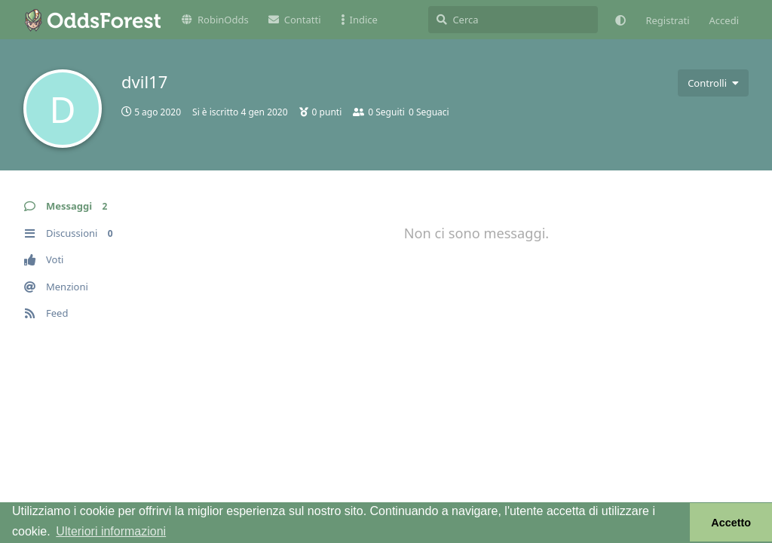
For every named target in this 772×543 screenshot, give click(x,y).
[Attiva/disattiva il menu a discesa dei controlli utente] (713, 83)
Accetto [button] (731, 523)
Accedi (724, 20)
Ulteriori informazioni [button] (111, 531)
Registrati (667, 20)
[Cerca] (513, 19)
